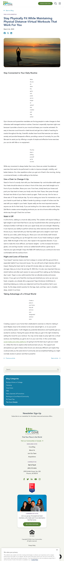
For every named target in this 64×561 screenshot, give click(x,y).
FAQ (7, 391)
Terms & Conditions (32, 548)
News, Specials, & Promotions (15, 394)
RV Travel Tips (10, 399)
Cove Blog (32, 447)
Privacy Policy (32, 545)
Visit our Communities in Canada (32, 441)
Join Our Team (32, 453)
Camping (9, 385)
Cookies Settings (32, 551)
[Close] (57, 554)
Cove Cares (9, 388)
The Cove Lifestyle (12, 402)
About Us (32, 450)
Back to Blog (9, 10)
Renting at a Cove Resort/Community (17, 396)
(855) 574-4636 (32, 468)
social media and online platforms (15, 342)
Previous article (9, 358)
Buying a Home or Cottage (14, 382)
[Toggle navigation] (59, 3)
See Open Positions (32, 524)
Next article (55, 358)
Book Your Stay (45, 3)
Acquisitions (32, 457)
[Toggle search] (55, 3)
